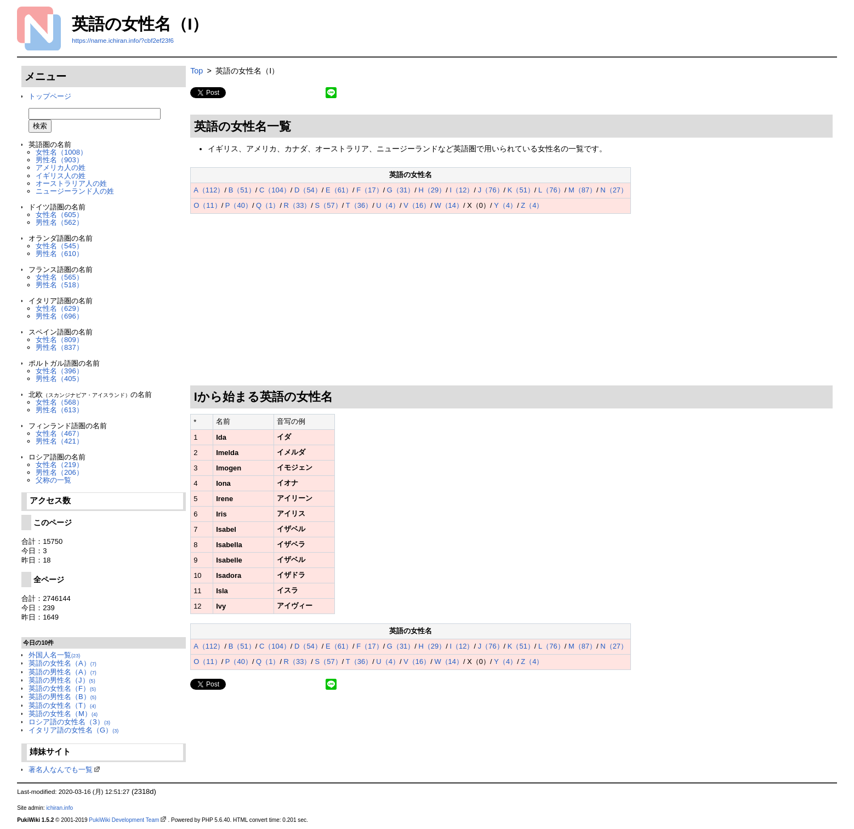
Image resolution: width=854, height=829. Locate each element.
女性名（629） (59, 308)
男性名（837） (59, 347)
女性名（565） (59, 277)
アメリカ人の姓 (61, 167)
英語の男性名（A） (62, 672)
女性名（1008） (61, 152)
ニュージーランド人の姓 (75, 191)
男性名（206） (59, 472)
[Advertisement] (511, 300)
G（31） (400, 190)
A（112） (208, 190)
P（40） (238, 205)
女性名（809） (59, 340)
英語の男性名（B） (62, 696)
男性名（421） (59, 441)
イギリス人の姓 (61, 176)
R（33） (297, 205)
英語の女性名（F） (62, 688)
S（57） (328, 205)
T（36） (359, 205)
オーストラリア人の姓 (71, 183)
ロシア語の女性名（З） (69, 722)
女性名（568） (59, 402)
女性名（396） (59, 371)
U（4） (388, 205)
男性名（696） (59, 316)
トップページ (50, 96)
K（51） (521, 190)
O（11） (207, 205)
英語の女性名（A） (62, 663)
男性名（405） (59, 378)
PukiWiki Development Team (124, 820)
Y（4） (505, 205)
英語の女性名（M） (63, 713)
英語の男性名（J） (62, 680)
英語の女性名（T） (62, 705)
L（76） (551, 190)
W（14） (448, 205)
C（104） (275, 190)
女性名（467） (59, 433)
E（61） (339, 190)
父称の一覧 (53, 480)
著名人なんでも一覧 (61, 769)
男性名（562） (59, 222)
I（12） (461, 190)
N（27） (614, 190)
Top (196, 70)
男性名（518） (59, 285)
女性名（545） (59, 246)
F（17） (369, 190)
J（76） (491, 190)
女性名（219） (59, 465)
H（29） (432, 190)
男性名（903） (59, 160)
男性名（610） (59, 253)
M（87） (582, 190)
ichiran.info (59, 808)
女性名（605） (59, 215)
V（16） (416, 205)
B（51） (242, 190)
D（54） (308, 190)
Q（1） (268, 205)
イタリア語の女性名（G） (73, 730)
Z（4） (532, 205)
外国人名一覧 (54, 655)
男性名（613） (59, 410)
